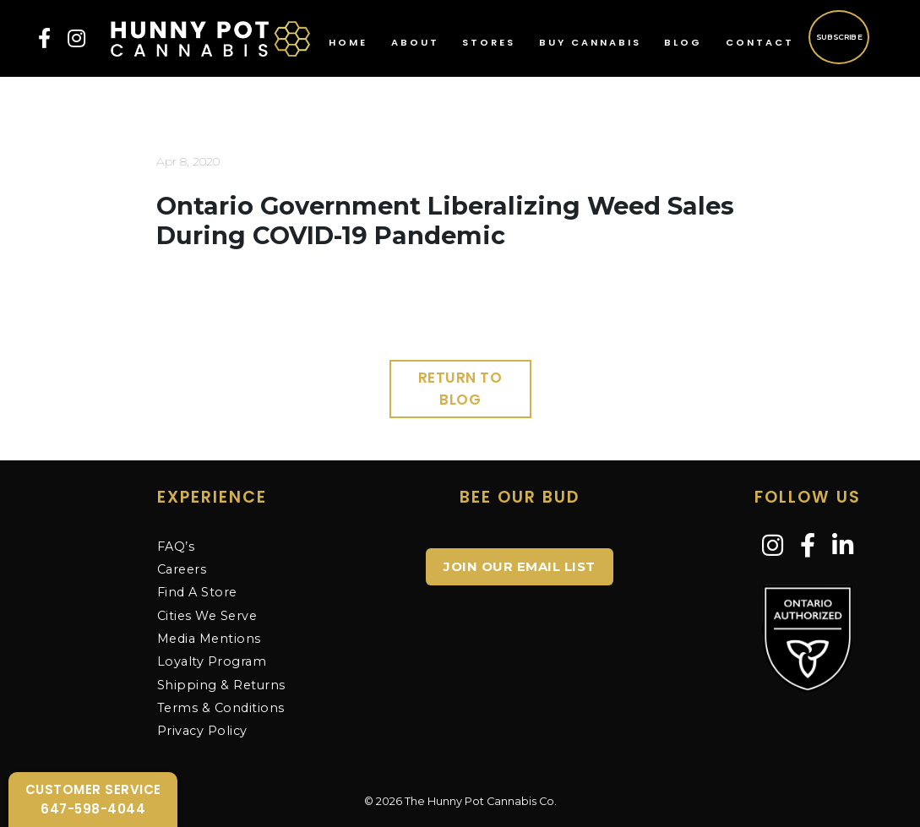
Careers (182, 569)
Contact (760, 42)
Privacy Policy (202, 730)
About (415, 42)
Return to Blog (460, 388)
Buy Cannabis (590, 42)
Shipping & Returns (221, 685)
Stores (488, 42)
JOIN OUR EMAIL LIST (520, 566)
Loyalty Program (212, 661)
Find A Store (197, 592)
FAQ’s (176, 546)
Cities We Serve (207, 615)
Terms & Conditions (221, 707)
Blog (683, 42)
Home (348, 42)
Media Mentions (209, 638)
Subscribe (839, 36)
